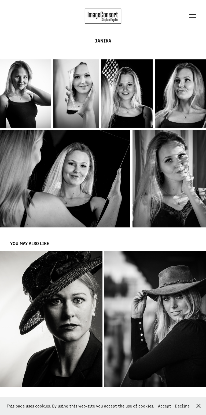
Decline (182, 406)
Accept (164, 406)
